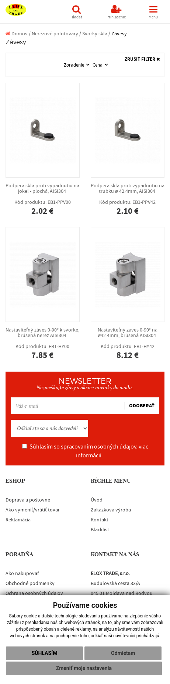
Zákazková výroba (111, 510)
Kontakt (99, 520)
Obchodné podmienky (30, 583)
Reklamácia (18, 520)
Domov (17, 33)
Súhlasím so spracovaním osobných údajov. (85, 451)
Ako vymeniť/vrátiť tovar (33, 510)
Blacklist (100, 530)
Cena (98, 65)
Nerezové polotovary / (56, 33)
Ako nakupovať (22, 573)
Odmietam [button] (123, 653)
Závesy (119, 33)
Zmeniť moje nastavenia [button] (84, 668)
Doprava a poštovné (28, 500)
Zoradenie (74, 65)
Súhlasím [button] (45, 653)
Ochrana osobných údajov (34, 593)
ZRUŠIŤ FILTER (142, 59)
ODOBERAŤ (142, 406)
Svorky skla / (96, 33)
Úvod (97, 500)
